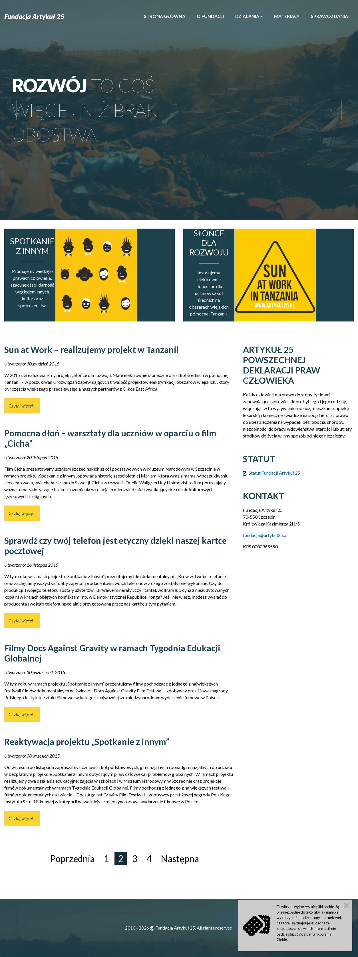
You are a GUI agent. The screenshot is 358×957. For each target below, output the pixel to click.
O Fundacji (210, 16)
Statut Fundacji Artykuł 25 (274, 472)
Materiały (286, 16)
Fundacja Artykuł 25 (34, 16)
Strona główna (164, 16)
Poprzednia (72, 858)
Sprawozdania (329, 16)
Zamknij (346, 905)
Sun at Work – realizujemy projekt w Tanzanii (91, 349)
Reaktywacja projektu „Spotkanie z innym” (86, 741)
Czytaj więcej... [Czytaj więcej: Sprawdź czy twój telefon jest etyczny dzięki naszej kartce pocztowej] (22, 620)
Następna (180, 858)
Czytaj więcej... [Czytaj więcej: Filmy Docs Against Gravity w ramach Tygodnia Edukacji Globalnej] (22, 714)
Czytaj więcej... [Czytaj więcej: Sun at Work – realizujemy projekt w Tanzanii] (22, 405)
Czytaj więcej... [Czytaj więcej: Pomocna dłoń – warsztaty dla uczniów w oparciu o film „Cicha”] (22, 513)
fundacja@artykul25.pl (265, 535)
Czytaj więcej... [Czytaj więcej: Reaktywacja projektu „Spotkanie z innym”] (22, 818)
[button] (27, 110)
